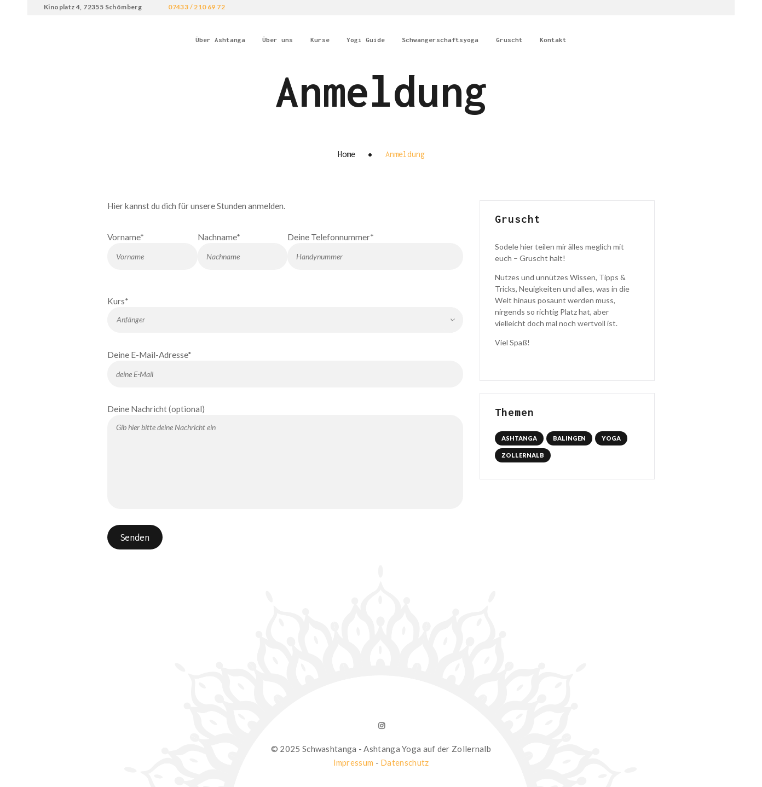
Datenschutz (404, 760)
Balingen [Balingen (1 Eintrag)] (569, 438)
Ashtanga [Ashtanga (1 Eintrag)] (519, 438)
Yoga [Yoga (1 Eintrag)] (611, 438)
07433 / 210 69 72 (196, 7)
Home (346, 154)
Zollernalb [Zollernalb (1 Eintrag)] (522, 455)
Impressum (353, 760)
